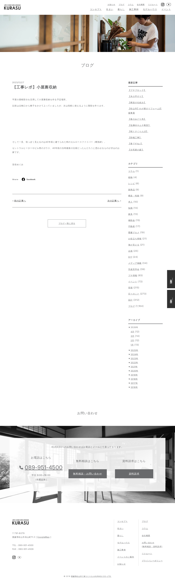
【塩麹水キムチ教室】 (139, 125)
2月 (132, 340)
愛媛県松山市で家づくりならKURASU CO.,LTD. (91, 576)
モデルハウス (150, 9)
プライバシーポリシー (152, 561)
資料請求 (134, 473)
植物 (130, 177)
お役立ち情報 (135, 238)
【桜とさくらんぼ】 (138, 131)
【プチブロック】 (137, 90)
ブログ (122, 4)
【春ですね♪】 (135, 143)
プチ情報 (132, 275)
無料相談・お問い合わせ (87, 473)
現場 (130, 287)
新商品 (131, 189)
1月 (132, 345)
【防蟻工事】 (135, 137)
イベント (166, 9)
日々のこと (133, 293)
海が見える (133, 245)
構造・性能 (133, 195)
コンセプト (96, 9)
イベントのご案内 (125, 557)
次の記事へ (113, 201)
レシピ (131, 183)
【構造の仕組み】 (137, 102)
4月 (132, 331)
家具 (130, 214)
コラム (131, 4)
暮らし (121, 9)
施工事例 (133, 9)
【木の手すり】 (136, 96)
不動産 (131, 226)
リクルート (153, 4)
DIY (130, 257)
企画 (130, 251)
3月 (132, 336)
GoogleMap (43, 537)
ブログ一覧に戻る (67, 223)
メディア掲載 (135, 263)
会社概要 (141, 4)
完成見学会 (133, 269)
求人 (130, 202)
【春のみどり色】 (137, 119)
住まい (109, 9)
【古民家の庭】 (136, 149)
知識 (130, 208)
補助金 (131, 220)
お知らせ (111, 4)
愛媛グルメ (133, 232)
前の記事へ (20, 201)
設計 (130, 300)
